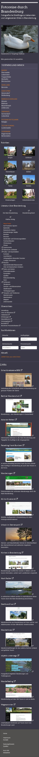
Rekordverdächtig (9, 278)
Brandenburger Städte (10, 232)
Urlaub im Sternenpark (10, 525)
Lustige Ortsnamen (9, 260)
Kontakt (5, 740)
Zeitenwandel (7, 301)
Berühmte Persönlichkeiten (10, 325)
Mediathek (6, 752)
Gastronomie (7, 247)
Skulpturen (6, 284)
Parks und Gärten (9, 269)
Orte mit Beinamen (7, 312)
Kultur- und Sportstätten (11, 252)
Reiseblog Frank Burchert (11, 445)
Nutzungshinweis (8, 744)
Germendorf (5, 114)
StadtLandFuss (7, 604)
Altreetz (4, 101)
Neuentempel (6, 106)
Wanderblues (6, 630)
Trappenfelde (6, 77)
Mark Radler (6, 578)
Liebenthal (5, 116)
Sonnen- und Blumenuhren (12, 286)
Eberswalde (5, 72)
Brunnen (6, 236)
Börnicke (4, 87)
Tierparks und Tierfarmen (11, 293)
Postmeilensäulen (9, 271)
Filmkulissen (7, 243)
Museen (6, 262)
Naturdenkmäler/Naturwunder (13, 265)
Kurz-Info (6, 750)
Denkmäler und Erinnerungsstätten (14, 239)
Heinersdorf (5, 93)
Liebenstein (5, 75)
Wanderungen (7, 473)
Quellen (5, 275)
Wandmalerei (7, 297)
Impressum (6, 738)
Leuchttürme (7, 256)
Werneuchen (5, 81)
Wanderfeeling (7, 681)
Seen (5, 280)
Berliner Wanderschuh (10, 396)
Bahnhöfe (6, 228)
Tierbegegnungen (9, 291)
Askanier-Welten (7, 419)
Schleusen (6, 282)
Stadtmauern (7, 288)
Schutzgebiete (5, 321)
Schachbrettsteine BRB (10, 370)
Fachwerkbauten (8, 241)
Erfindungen (5, 317)
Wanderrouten (8, 295)
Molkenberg (5, 95)
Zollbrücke (5, 108)
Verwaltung (4, 310)
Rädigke (4, 122)
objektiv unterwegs (9, 655)
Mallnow (4, 103)
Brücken (6, 234)
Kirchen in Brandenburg (11, 552)
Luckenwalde (6, 128)
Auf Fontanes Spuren (10, 226)
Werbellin (4, 79)
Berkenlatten (6, 136)
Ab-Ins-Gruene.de (8, 499)
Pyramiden (6, 273)
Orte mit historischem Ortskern (13, 267)
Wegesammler (7, 704)
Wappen (6, 299)
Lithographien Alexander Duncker (14, 258)
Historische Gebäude (10, 249)
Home (5, 733)
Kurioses (6, 254)
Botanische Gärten (9, 230)
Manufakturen (5, 319)
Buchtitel (4, 323)
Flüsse (5, 245)
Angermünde (6, 134)
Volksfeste (4, 315)
